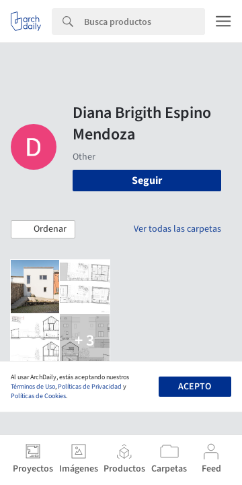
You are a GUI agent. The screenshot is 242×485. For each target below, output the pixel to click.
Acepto (194, 386)
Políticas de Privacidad (90, 386)
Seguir (147, 180)
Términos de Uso (33, 386)
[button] (43, 229)
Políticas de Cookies (38, 396)
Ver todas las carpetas (177, 229)
